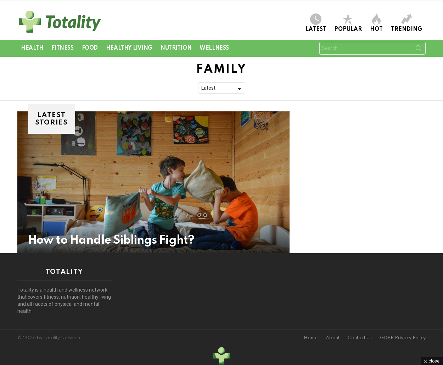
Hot (376, 22)
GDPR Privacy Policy (403, 338)
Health (32, 48)
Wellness (214, 48)
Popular (348, 22)
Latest (315, 22)
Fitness (62, 48)
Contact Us (360, 338)
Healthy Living (129, 48)
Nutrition (176, 48)
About (333, 338)
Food (90, 48)
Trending (406, 22)
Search (418, 49)
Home (311, 338)
